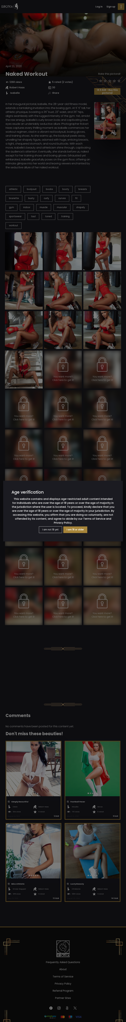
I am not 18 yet (50, 529)
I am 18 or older (75, 529)
